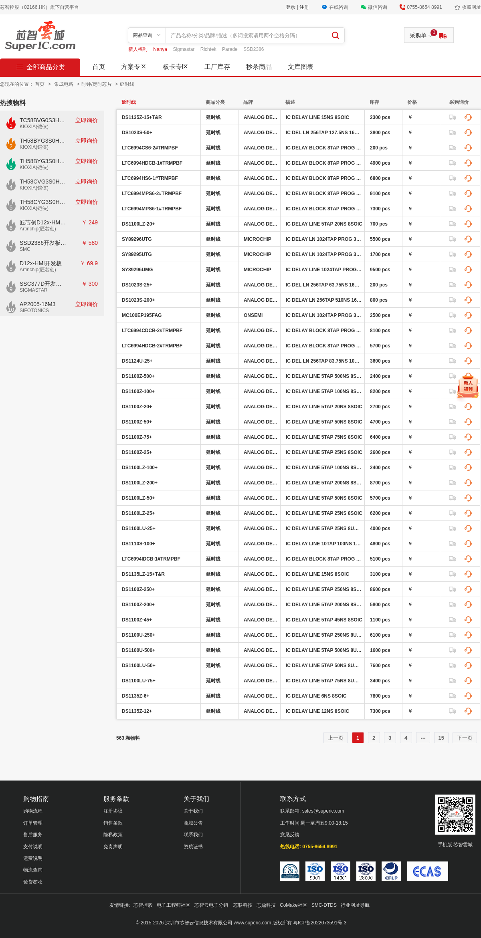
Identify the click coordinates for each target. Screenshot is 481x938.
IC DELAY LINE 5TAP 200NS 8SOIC (324, 483)
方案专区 (134, 66)
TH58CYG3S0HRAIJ (43, 202)
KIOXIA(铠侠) (34, 126)
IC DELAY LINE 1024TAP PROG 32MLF (324, 269)
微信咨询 (377, 7)
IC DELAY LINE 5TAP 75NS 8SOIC (324, 437)
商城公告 (193, 823)
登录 (291, 7)
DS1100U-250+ (138, 635)
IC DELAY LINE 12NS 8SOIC (317, 711)
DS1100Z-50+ (137, 422)
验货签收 (32, 882)
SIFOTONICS (34, 310)
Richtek (209, 49)
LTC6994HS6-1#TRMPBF (150, 178)
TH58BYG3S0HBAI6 (43, 161)
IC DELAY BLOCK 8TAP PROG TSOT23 (324, 148)
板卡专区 (175, 66)
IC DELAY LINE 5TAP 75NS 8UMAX (324, 681)
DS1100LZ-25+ (138, 513)
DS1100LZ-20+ (138, 224)
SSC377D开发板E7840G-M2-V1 (43, 283)
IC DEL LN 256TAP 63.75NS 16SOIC (324, 285)
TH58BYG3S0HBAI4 (43, 140)
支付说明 (32, 846)
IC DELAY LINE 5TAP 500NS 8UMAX (324, 650)
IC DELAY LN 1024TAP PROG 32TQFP (324, 239)
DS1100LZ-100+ (140, 467)
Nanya (160, 49)
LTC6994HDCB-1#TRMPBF (152, 163)
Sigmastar (184, 49)
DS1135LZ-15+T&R (143, 574)
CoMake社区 (293, 905)
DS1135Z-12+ (137, 711)
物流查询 (32, 870)
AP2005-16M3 (38, 304)
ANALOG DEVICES (261, 117)
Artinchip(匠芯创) (38, 229)
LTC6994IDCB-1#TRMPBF (151, 559)
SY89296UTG (137, 239)
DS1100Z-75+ (137, 437)
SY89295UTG (137, 254)
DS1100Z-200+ (138, 604)
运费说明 (32, 858)
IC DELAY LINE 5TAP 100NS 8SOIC (324, 391)
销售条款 (113, 823)
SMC (25, 249)
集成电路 (64, 84)
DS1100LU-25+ (139, 528)
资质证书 (193, 846)
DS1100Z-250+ (138, 589)
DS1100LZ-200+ (140, 483)
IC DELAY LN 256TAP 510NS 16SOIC (324, 300)
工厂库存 (217, 66)
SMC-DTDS (324, 905)
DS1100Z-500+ (138, 376)
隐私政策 (113, 834)
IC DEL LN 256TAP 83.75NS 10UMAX (324, 361)
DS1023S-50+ (137, 132)
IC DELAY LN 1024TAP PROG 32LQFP (324, 315)
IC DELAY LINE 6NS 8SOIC (316, 696)
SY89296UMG (137, 269)
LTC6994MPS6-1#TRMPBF (152, 209)
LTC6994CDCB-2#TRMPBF (152, 330)
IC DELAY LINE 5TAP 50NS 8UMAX (324, 665)
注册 (304, 7)
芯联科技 (243, 905)
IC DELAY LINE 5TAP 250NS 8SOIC (324, 589)
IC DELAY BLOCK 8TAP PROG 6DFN (324, 163)
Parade (230, 49)
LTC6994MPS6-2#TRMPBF (152, 193)
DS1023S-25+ (137, 285)
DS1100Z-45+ (137, 620)
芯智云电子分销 (211, 905)
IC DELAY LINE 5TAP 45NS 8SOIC (324, 620)
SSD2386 (253, 49)
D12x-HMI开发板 (41, 263)
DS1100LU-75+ (139, 681)
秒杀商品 (259, 66)
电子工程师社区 (173, 905)
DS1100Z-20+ (137, 406)
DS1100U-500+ (138, 650)
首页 (98, 66)
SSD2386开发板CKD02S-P (43, 243)
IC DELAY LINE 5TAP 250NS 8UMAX (324, 635)
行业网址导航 (355, 905)
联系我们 (193, 834)
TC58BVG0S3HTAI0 (43, 120)
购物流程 (32, 811)
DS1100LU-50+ (139, 665)
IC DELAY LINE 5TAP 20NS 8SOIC (324, 224)
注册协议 (113, 811)
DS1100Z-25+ (137, 452)
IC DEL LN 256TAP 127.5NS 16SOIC (324, 132)
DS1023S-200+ (138, 300)
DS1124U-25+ (137, 361)
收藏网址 (471, 7)
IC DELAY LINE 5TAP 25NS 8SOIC (324, 452)
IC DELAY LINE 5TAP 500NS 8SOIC (324, 376)
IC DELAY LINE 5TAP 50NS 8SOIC (324, 422)
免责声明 (113, 846)
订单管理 (32, 823)
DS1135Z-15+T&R (142, 117)
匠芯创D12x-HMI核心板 (43, 222)
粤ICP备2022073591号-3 (319, 923)
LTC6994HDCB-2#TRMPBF (152, 346)
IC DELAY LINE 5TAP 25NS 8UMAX (324, 528)
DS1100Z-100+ (138, 391)
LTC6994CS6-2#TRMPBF (150, 148)
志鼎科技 (266, 905)
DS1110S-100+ (138, 544)
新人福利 (138, 49)
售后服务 (32, 834)
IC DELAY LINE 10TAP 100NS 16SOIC (324, 544)
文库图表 (300, 66)
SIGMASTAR (34, 290)
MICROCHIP (257, 239)
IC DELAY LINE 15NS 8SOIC (317, 117)
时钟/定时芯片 (97, 84)
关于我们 (193, 811)
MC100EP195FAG (142, 315)
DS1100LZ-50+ (138, 498)
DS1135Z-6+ (135, 696)
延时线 (127, 84)
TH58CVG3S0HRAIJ (43, 181)
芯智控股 (143, 905)
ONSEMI (253, 315)
